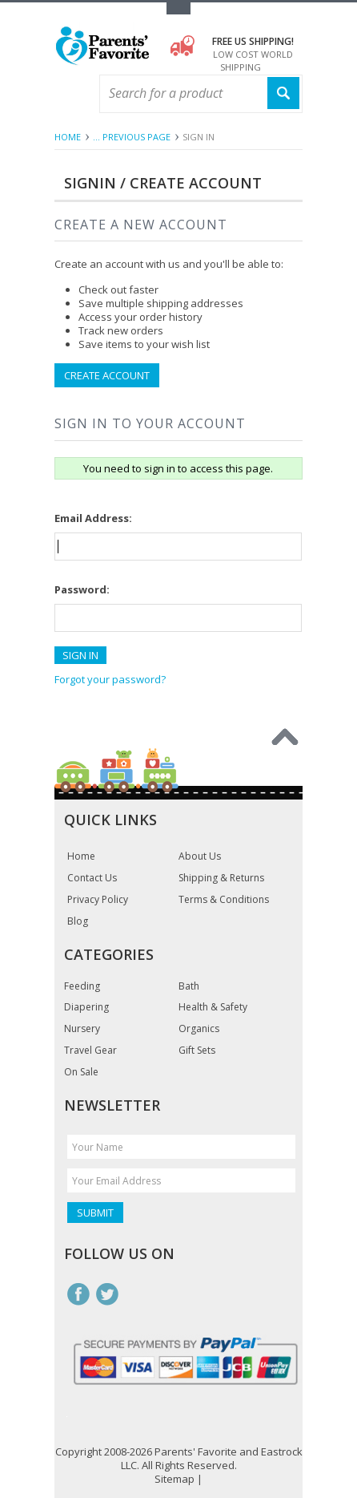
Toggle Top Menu (178, 8)
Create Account (107, 375)
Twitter (107, 1294)
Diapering (86, 1007)
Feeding (82, 986)
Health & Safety (212, 1007)
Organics (198, 1028)
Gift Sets (196, 1050)
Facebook (78, 1294)
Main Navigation (68, 94)
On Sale (81, 1072)
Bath (188, 986)
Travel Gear (90, 1050)
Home (67, 137)
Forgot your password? (110, 679)
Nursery (82, 1028)
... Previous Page (131, 137)
